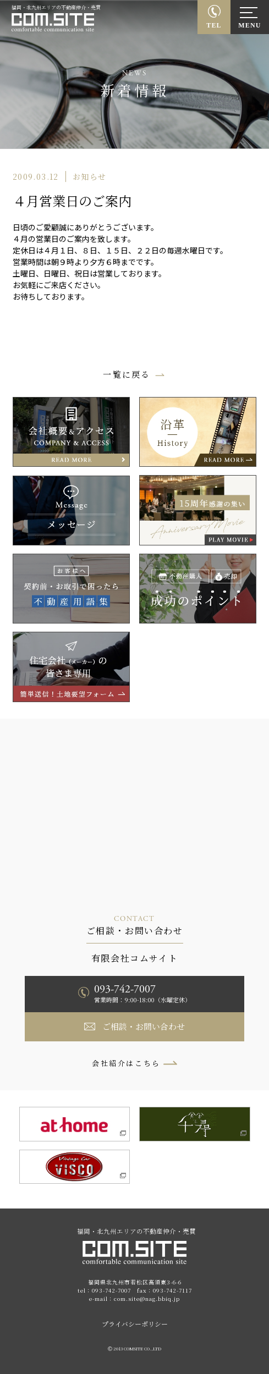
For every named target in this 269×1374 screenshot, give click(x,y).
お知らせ (90, 176)
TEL (214, 25)
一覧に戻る (126, 374)
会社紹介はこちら (126, 1063)
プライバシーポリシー (135, 1323)
